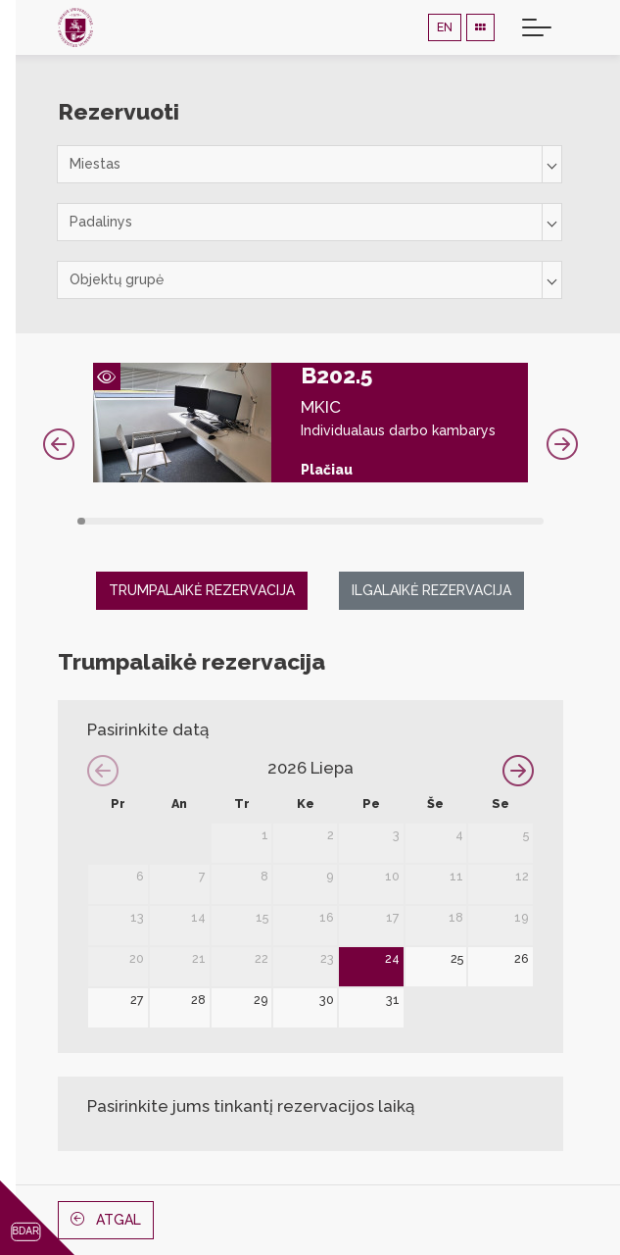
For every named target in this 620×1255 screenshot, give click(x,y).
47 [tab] (486, 521)
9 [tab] (151, 521)
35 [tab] (380, 521)
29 (261, 999)
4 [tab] (107, 521)
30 (326, 999)
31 (393, 999)
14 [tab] (195, 521)
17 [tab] (221, 521)
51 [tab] (521, 521)
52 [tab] (530, 521)
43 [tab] (451, 521)
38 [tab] (407, 521)
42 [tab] (442, 521)
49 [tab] (504, 521)
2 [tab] (89, 521)
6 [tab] (124, 521)
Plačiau (327, 469)
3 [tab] (98, 521)
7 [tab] (133, 521)
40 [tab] (424, 521)
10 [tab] (160, 521)
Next (562, 444)
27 (137, 999)
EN (445, 27)
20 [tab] (248, 521)
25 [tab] (292, 521)
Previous (58, 444)
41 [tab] (433, 521)
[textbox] (309, 164)
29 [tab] (327, 521)
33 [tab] (362, 521)
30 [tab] (336, 521)
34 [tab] (371, 521)
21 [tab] (257, 521)
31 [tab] (345, 521)
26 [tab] (301, 521)
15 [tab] (204, 521)
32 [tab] (354, 521)
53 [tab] (539, 521)
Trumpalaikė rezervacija (202, 590)
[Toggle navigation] (536, 27)
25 (457, 958)
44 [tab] (459, 521)
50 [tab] (512, 521)
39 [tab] (415, 521)
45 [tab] (468, 521)
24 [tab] (283, 521)
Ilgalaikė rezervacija (431, 590)
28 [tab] (318, 521)
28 (198, 999)
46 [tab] (477, 521)
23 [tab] (274, 521)
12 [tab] (177, 521)
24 (392, 958)
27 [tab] (310, 521)
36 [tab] (389, 521)
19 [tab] (239, 521)
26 (521, 958)
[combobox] (309, 164)
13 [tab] (186, 521)
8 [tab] (142, 521)
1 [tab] (81, 521)
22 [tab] (266, 521)
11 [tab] (169, 521)
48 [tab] (495, 521)
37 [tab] (398, 521)
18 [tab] (230, 521)
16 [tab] (213, 521)
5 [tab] (116, 521)
